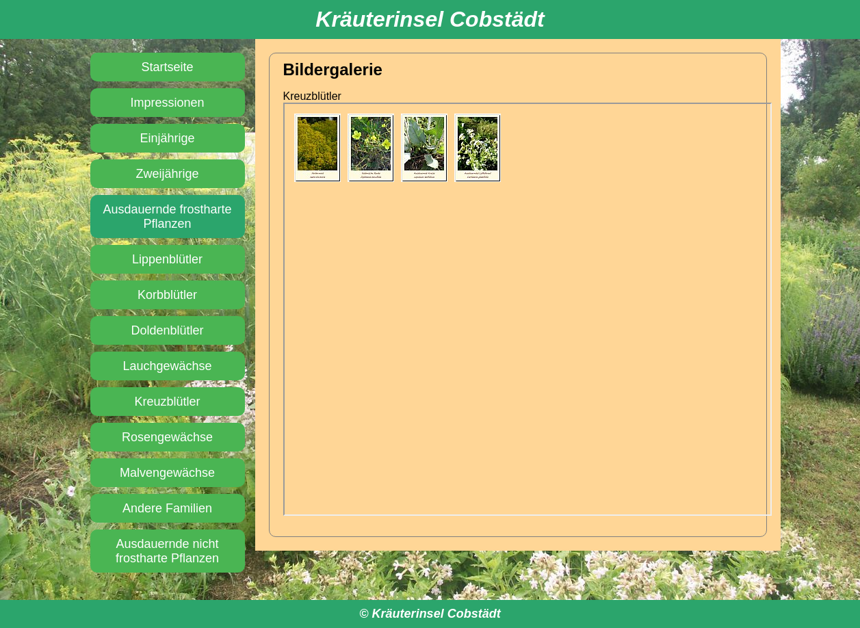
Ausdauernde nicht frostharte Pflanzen (167, 551)
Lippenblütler (167, 259)
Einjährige (167, 138)
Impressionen (167, 102)
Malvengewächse (167, 473)
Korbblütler (167, 295)
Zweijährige (166, 174)
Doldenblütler (167, 330)
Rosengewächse (167, 437)
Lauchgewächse (166, 366)
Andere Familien (167, 508)
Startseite (167, 67)
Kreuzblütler (167, 401)
